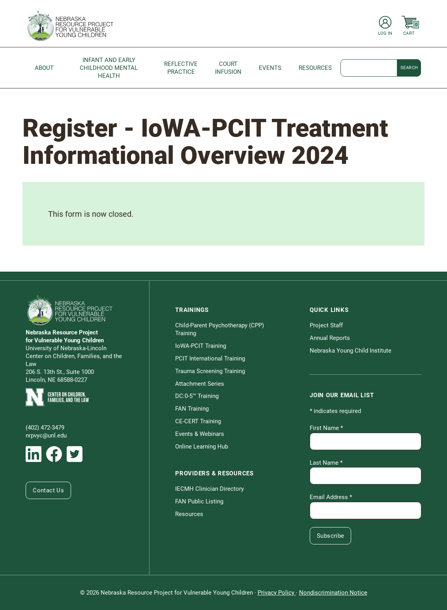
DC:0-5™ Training (197, 396)
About (44, 67)
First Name (326, 428)
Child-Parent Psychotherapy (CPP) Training (219, 329)
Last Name (326, 462)
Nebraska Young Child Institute (350, 350)
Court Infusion (228, 67)
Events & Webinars (199, 433)
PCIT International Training (210, 358)
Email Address (331, 497)
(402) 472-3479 (45, 427)
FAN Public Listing (199, 501)
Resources (315, 67)
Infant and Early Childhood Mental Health (109, 67)
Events (270, 67)
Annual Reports (330, 338)
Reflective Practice (181, 67)
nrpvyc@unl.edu (46, 435)
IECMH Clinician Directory (209, 488)
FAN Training (192, 408)
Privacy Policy (277, 592)
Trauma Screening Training (210, 371)
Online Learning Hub (201, 446)
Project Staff (326, 325)
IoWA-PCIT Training (200, 345)
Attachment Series (199, 383)
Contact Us (48, 490)
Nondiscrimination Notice (333, 592)
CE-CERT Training (198, 421)
